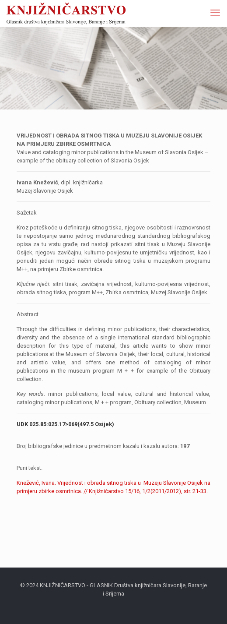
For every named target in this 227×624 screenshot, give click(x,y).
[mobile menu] (215, 13)
